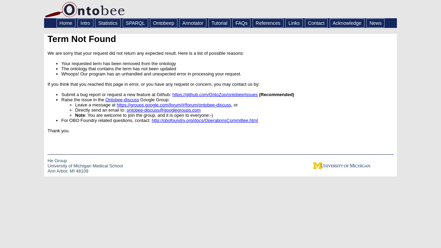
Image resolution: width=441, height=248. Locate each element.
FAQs (241, 23)
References (268, 23)
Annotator (192, 23)
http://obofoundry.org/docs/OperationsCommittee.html (205, 120)
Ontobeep (163, 23)
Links (294, 23)
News (375, 23)
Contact (316, 23)
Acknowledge (347, 23)
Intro (85, 23)
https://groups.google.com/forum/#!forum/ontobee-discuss (174, 104)
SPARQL (135, 23)
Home (66, 23)
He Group (57, 160)
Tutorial (219, 23)
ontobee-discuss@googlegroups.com (164, 110)
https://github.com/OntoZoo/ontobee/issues (215, 94)
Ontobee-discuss (122, 99)
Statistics (107, 23)
